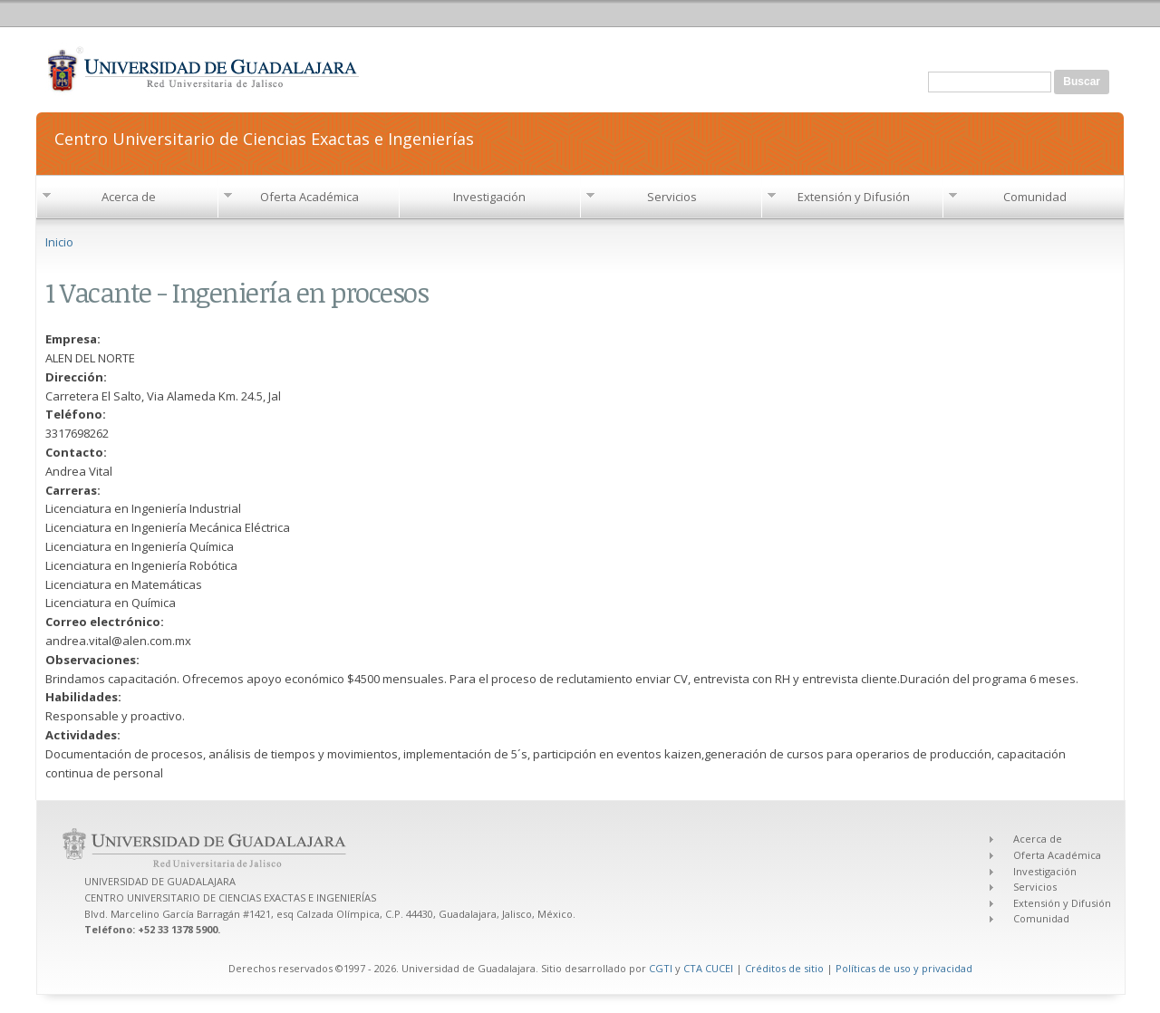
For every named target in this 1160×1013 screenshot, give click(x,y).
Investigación (489, 196)
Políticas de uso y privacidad (904, 968)
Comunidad (1035, 196)
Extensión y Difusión (854, 196)
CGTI (660, 968)
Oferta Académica (309, 196)
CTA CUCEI (708, 968)
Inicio (59, 242)
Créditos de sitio (784, 968)
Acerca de (129, 196)
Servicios (672, 196)
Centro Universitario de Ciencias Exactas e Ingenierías (264, 137)
